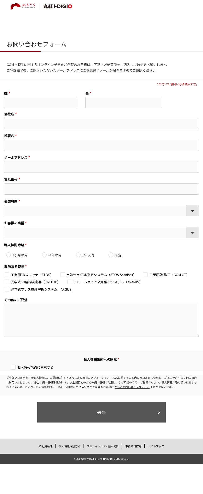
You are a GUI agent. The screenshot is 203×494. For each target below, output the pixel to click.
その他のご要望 (15, 299)
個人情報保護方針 (53, 382)
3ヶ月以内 (20, 254)
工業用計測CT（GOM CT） (169, 274)
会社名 (9, 113)
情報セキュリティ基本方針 (103, 446)
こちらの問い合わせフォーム (132, 387)
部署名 (9, 135)
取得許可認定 (133, 446)
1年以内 (88, 254)
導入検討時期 (14, 244)
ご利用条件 (46, 446)
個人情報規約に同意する (35, 367)
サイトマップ (156, 446)
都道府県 (10, 201)
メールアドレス (15, 157)
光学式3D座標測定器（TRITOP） (35, 281)
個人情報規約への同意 (100, 359)
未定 (118, 254)
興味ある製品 (14, 266)
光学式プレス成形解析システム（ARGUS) (42, 289)
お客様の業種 (14, 222)
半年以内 (55, 254)
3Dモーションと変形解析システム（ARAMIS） (108, 281)
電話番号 (10, 179)
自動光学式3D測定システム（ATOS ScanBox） (101, 274)
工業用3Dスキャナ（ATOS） (32, 274)
